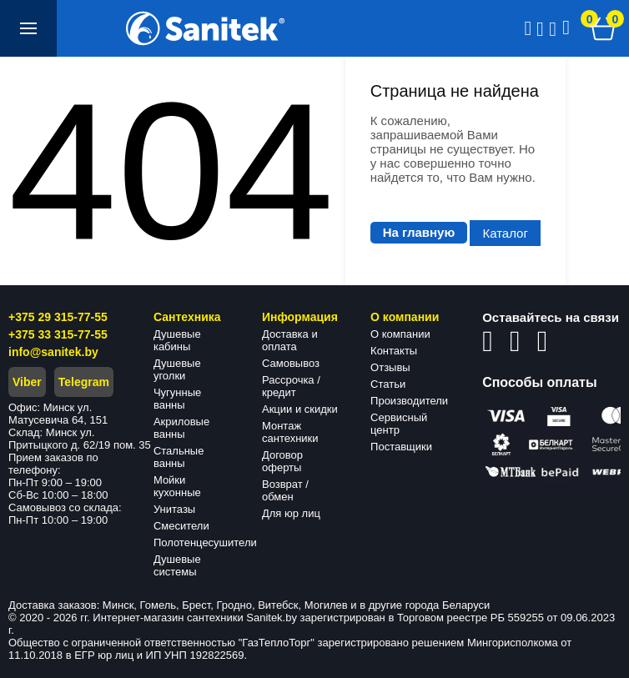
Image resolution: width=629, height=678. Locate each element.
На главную (419, 232)
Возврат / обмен (285, 490)
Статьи (387, 384)
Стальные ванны (178, 457)
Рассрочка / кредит (291, 386)
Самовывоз (291, 363)
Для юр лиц (291, 513)
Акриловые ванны (181, 427)
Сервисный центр (398, 423)
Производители (409, 400)
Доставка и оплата (290, 340)
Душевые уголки (177, 369)
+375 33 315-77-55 (58, 334)
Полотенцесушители (205, 542)
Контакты (393, 350)
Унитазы (174, 509)
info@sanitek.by (53, 352)
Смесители (181, 526)
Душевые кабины (177, 340)
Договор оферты (282, 461)
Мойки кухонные (177, 486)
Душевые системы (177, 565)
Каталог (505, 233)
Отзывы (390, 367)
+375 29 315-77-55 (58, 317)
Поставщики (401, 446)
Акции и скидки (300, 409)
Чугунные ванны (177, 398)
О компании (400, 334)
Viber (27, 382)
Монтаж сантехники (290, 431)
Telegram (83, 382)
